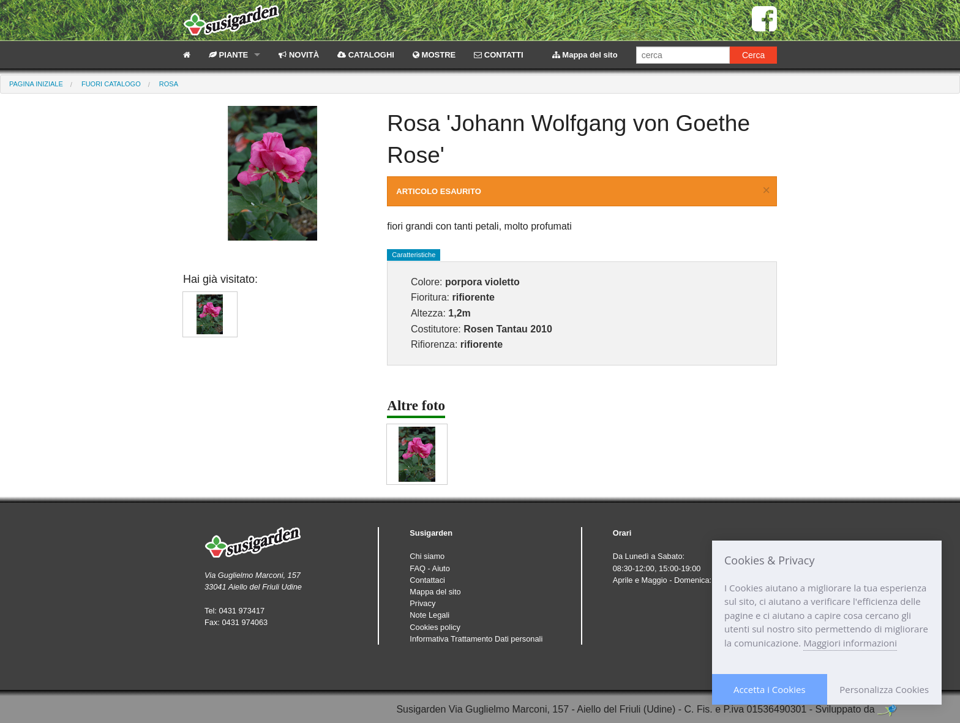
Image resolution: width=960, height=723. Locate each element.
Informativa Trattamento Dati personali (476, 638)
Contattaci (427, 580)
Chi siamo (427, 556)
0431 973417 (241, 610)
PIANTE (228, 54)
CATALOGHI (365, 54)
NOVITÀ (299, 54)
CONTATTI (498, 54)
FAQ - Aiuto (429, 568)
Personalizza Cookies (884, 689)
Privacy (422, 603)
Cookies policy (435, 627)
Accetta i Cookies (769, 689)
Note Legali (429, 615)
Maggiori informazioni (850, 643)
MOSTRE (434, 54)
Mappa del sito (585, 54)
